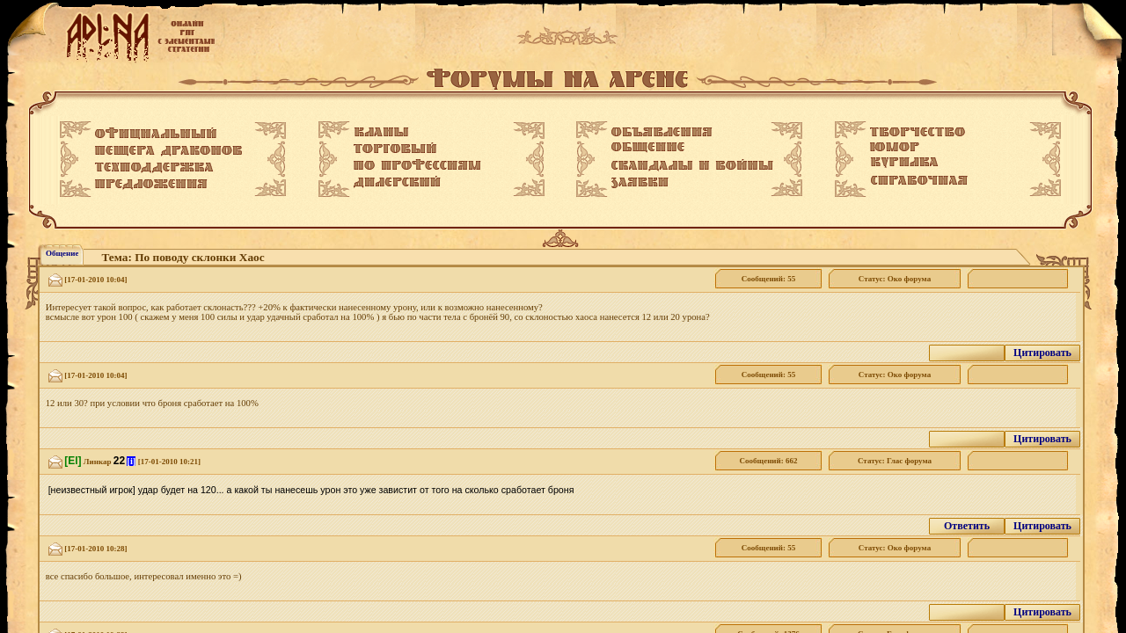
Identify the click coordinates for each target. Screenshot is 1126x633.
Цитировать (1042, 352)
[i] (131, 461)
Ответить (967, 526)
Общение (62, 253)
